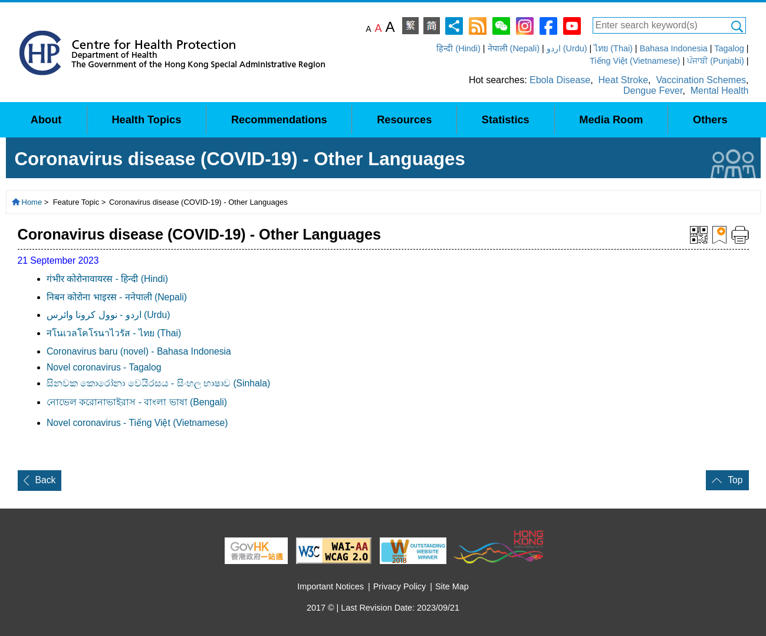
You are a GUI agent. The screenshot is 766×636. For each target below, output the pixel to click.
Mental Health (720, 91)
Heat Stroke (623, 80)
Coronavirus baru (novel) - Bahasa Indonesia (139, 351)
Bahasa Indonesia (674, 48)
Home (32, 202)
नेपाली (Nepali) (514, 48)
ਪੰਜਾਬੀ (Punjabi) (715, 60)
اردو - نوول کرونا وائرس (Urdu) (108, 315)
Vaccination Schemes (701, 80)
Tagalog (729, 48)
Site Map (452, 586)
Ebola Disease (560, 80)
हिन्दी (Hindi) (458, 48)
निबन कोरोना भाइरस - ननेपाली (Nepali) (117, 297)
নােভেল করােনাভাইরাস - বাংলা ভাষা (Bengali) (137, 402)
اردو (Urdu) (567, 48)
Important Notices (330, 586)
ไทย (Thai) (613, 48)
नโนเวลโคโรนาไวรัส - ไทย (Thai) (114, 333)
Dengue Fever (653, 91)
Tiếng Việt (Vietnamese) (635, 60)
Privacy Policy (399, 586)
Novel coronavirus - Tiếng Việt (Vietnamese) (137, 423)
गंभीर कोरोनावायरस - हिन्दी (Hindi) (107, 279)
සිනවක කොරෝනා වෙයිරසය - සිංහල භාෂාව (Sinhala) (158, 383)
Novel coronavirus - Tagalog (104, 367)
